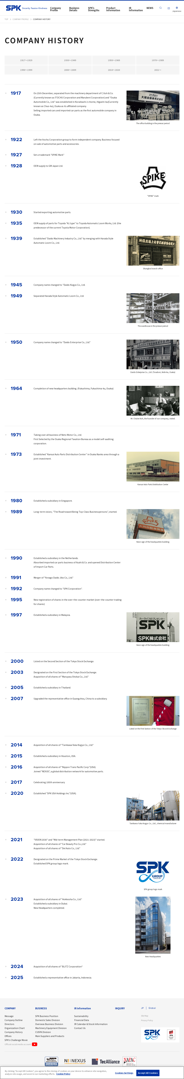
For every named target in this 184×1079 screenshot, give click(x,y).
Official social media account (21, 1046)
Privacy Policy (147, 1022)
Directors (9, 1025)
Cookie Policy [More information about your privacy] (63, 1073)
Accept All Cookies (148, 1072)
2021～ (158, 71)
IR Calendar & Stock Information (90, 1025)
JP (142, 1009)
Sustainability (81, 1017)
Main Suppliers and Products (49, 1037)
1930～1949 (70, 60)
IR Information (82, 1009)
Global (153, 1009)
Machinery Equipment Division (51, 1029)
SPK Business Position (46, 1017)
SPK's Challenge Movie (16, 1041)
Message (9, 1017)
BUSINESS (41, 1009)
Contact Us (80, 1029)
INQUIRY (120, 1009)
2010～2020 (114, 71)
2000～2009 (70, 71)
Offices (8, 1037)
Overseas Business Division (49, 1025)
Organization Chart (15, 1029)
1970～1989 (158, 60)
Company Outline (14, 1021)
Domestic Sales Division (47, 1021)
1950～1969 (114, 60)
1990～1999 (26, 71)
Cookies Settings (124, 1072)
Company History (14, 1033)
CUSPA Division (43, 1033)
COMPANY (10, 1009)
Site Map (145, 1017)
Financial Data (81, 1021)
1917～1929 (26, 60)
